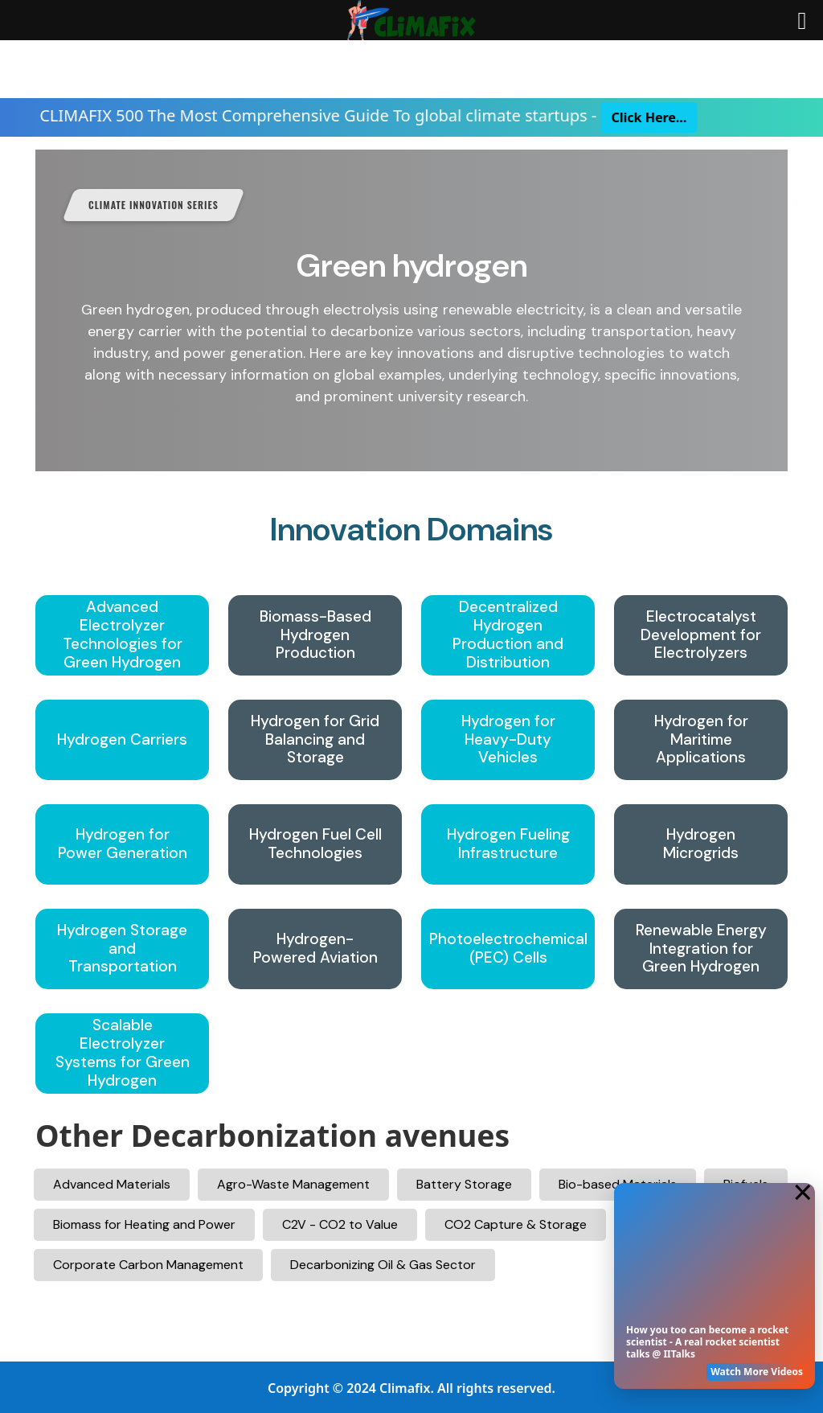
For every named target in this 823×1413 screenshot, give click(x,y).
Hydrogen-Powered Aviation (315, 948)
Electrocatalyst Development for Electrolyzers (701, 635)
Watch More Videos (756, 1371)
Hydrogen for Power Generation (122, 844)
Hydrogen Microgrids (701, 844)
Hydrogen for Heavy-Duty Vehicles (508, 740)
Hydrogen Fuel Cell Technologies (315, 844)
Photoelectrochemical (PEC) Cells (508, 948)
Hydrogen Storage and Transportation (122, 949)
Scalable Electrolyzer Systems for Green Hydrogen (122, 1053)
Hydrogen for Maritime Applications (701, 740)
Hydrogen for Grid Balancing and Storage (315, 740)
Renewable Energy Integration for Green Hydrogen (701, 949)
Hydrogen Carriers (122, 740)
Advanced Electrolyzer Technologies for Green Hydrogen (122, 635)
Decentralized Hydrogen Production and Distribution (507, 635)
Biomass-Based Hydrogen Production (315, 635)
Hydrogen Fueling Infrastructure (508, 844)
